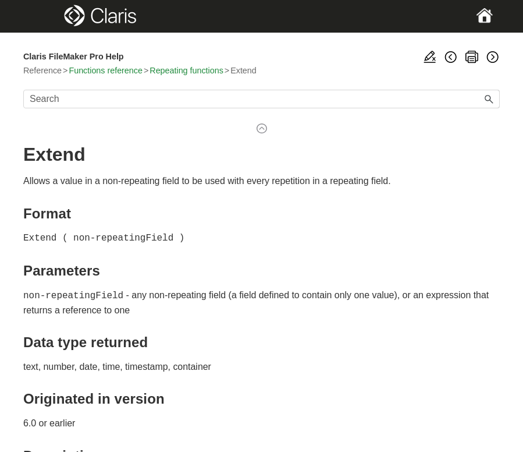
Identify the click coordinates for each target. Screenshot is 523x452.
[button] (489, 99)
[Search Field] (261, 99)
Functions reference (105, 70)
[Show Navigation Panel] (46, 16)
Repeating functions (186, 70)
